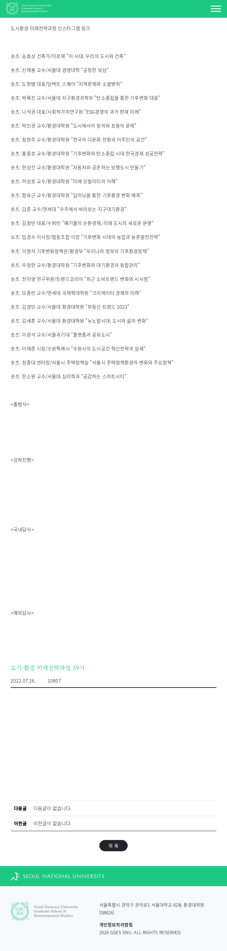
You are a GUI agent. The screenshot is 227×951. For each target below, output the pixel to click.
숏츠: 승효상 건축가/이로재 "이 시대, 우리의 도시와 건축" (68, 55)
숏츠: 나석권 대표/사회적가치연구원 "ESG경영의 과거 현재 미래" (76, 111)
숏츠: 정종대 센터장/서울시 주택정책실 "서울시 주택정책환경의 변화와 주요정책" (92, 362)
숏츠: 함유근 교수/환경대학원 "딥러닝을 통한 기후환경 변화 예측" (76, 195)
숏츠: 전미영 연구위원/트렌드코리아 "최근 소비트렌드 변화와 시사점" (80, 278)
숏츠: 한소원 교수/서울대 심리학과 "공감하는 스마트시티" (69, 376)
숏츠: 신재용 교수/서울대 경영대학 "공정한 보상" (60, 69)
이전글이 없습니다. (52, 823)
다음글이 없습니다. (52, 808)
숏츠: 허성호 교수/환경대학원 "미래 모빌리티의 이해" (64, 181)
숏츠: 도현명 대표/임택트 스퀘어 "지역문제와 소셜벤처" (66, 83)
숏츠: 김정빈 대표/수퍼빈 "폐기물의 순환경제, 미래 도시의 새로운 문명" (82, 222)
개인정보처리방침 (116, 924)
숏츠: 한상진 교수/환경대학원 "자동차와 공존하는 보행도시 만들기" (78, 167)
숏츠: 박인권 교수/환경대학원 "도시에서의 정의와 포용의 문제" (74, 125)
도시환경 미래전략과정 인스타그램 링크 (50, 28)
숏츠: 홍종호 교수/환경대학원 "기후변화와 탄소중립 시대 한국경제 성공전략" (88, 153)
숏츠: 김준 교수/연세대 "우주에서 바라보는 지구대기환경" (69, 209)
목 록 (113, 845)
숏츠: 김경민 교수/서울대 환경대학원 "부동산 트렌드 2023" (70, 306)
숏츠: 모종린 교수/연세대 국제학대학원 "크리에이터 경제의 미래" (76, 292)
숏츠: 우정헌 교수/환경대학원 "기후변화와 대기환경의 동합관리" (75, 264)
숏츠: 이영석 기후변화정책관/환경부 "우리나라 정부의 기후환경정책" (80, 251)
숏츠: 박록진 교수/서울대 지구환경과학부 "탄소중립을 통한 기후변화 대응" (85, 97)
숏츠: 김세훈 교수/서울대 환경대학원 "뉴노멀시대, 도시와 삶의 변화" (79, 320)
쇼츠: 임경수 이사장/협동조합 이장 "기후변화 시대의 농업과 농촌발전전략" (85, 236)
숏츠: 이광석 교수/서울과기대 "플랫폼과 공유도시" (61, 334)
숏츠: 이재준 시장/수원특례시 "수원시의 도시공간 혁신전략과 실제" (78, 348)
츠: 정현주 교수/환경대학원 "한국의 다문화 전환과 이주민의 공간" (81, 139)
